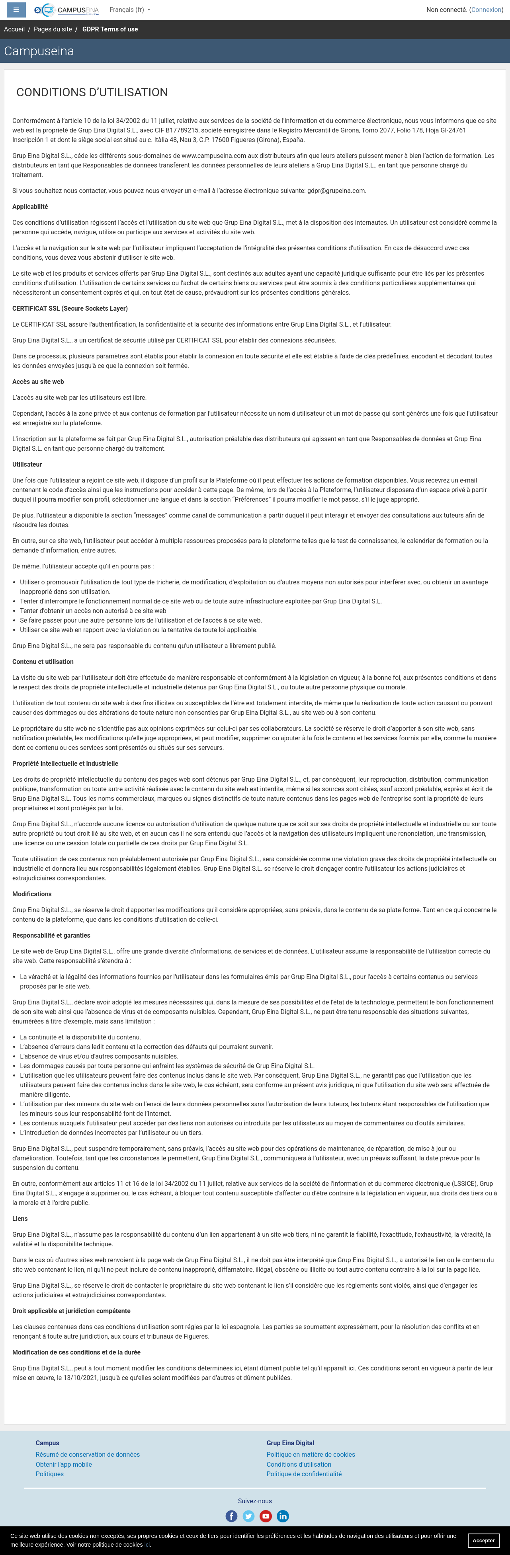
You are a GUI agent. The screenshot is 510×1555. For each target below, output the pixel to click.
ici (147, 1544)
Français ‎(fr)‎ (127, 10)
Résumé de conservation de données (88, 1454)
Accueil (14, 29)
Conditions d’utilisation (299, 1464)
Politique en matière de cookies (311, 1454)
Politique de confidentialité (304, 1474)
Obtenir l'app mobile (64, 1464)
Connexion (486, 10)
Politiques (50, 1474)
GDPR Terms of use (110, 29)
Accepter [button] (483, 1540)
